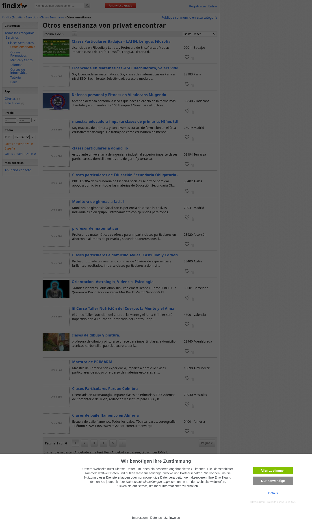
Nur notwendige (273, 481)
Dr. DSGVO (290, 502)
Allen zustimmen (272, 470)
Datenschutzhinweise (165, 517)
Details (273, 493)
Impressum (140, 517)
